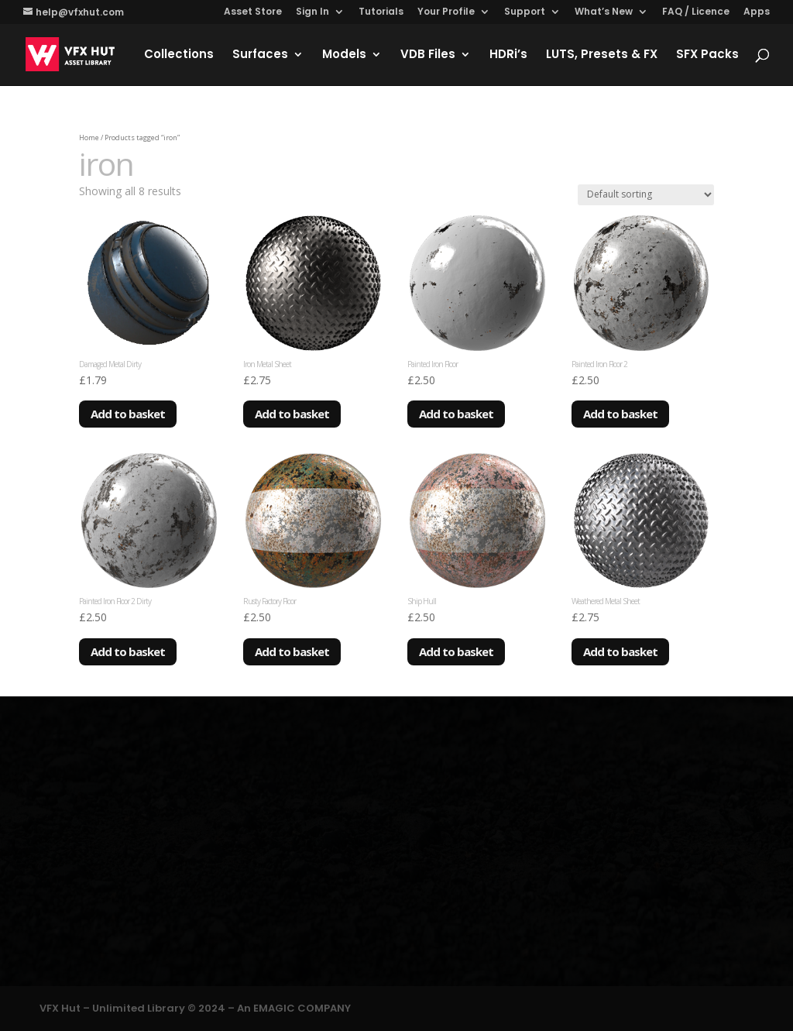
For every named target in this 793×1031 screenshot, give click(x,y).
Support (524, 12)
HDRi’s (508, 55)
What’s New (604, 12)
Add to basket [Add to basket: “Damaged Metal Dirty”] (128, 413)
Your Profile (446, 12)
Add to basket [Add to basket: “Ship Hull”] (456, 651)
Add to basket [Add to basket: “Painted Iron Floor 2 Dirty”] (128, 651)
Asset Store (253, 12)
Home (89, 137)
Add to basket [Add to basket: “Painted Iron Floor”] (456, 413)
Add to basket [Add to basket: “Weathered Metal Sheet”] (620, 651)
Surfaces (260, 55)
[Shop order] (646, 194)
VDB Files (427, 55)
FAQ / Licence (695, 12)
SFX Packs (707, 55)
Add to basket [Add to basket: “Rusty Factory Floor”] (292, 651)
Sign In (312, 12)
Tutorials (381, 12)
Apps (756, 12)
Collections (179, 55)
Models (344, 55)
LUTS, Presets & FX (601, 55)
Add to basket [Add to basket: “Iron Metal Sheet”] (292, 413)
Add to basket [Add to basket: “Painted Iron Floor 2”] (620, 413)
